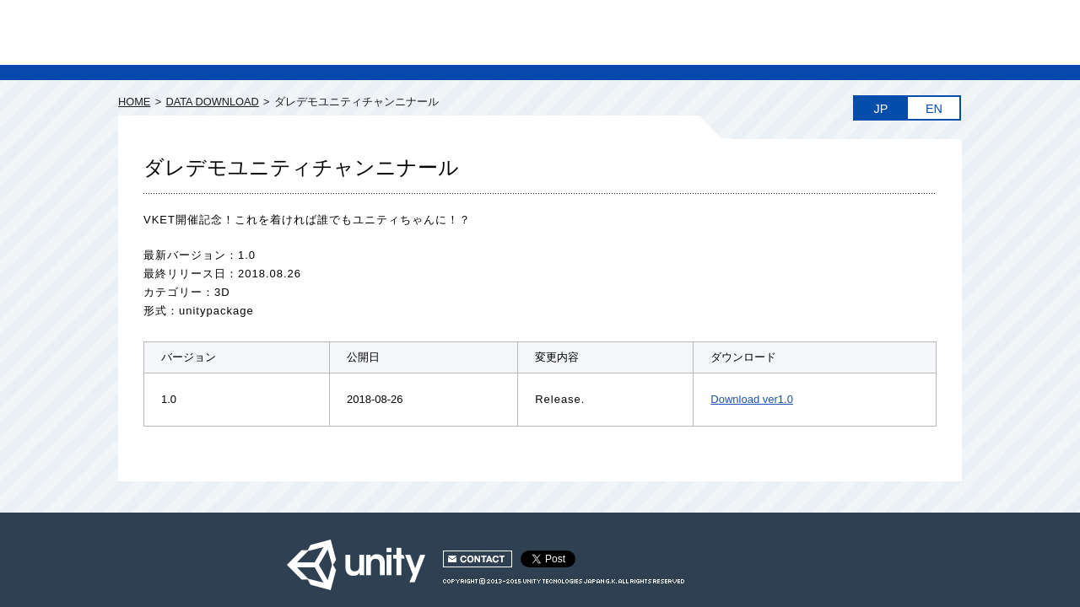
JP (881, 108)
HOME (134, 101)
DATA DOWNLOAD (211, 101)
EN (934, 108)
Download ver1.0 (751, 399)
